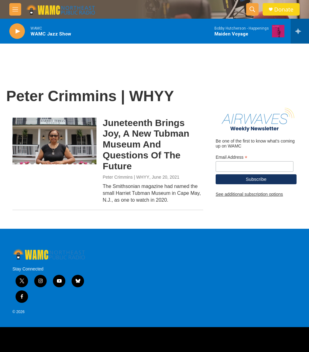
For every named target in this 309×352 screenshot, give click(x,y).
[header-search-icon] (252, 9)
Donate (283, 9)
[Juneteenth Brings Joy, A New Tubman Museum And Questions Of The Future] (54, 141)
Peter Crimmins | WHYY (126, 177)
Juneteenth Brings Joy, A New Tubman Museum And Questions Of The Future (146, 144)
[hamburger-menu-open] (15, 9)
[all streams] (300, 31)
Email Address (231, 157)
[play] (17, 31)
